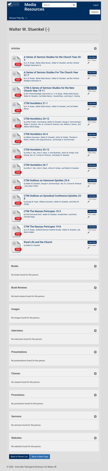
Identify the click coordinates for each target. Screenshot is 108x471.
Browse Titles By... (18, 18)
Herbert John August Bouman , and (43, 140)
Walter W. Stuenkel (62, 155)
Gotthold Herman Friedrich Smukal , (49, 230)
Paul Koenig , (42, 122)
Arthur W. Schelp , (62, 137)
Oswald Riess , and (60, 96)
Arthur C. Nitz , (31, 153)
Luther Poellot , (31, 122)
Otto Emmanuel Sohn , (34, 214)
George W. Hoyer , (32, 202)
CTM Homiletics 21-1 (36, 103)
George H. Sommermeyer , (72, 122)
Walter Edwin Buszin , (44, 63)
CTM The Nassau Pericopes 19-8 (42, 226)
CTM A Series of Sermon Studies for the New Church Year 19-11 (49, 89)
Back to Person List (19, 457)
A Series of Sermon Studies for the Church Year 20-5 (52, 58)
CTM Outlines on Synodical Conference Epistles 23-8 (53, 197)
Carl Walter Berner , (46, 96)
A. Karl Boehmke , (55, 153)
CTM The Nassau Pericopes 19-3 (42, 211)
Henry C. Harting (74, 96)
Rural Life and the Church (38, 242)
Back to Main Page (40, 457)
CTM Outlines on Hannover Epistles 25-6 (46, 180)
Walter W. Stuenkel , (31, 96)
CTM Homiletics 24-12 (36, 118)
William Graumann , (33, 137)
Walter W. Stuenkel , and (61, 63)
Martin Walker (29, 232)
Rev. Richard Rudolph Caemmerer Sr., (40, 94)
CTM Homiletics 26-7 (36, 164)
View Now (92, 57)
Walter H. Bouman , (31, 124)
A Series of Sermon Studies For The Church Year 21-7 (51, 74)
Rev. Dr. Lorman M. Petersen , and (42, 155)
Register (94, 12)
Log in (95, 5)
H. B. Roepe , (31, 63)
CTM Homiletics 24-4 (36, 134)
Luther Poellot (33, 186)
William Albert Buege (31, 127)
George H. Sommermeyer (65, 140)
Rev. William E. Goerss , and (70, 124)
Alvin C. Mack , (42, 153)
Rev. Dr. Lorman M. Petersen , (49, 124)
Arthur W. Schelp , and (56, 168)
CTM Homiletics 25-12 (36, 149)
